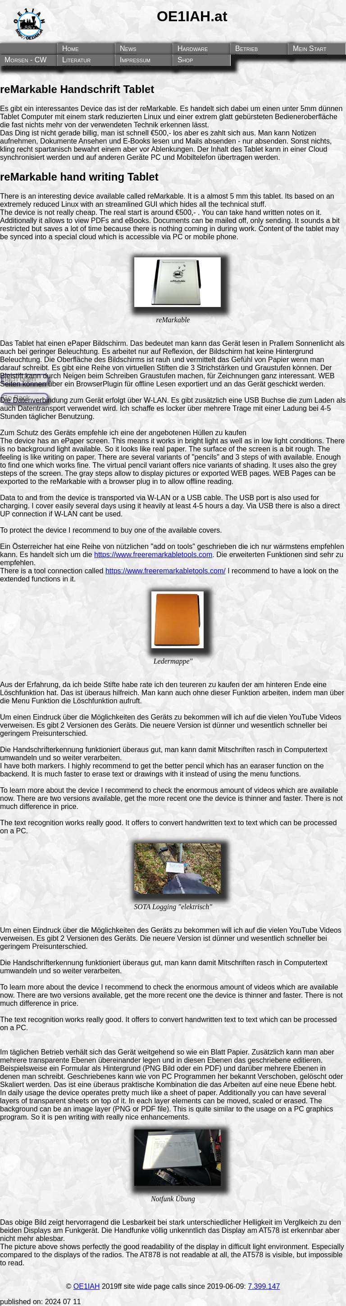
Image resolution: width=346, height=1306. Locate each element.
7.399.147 (264, 1286)
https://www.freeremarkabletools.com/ (165, 571)
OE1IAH (86, 1286)
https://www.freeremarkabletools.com (153, 554)
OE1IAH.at (192, 16)
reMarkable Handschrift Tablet (77, 89)
